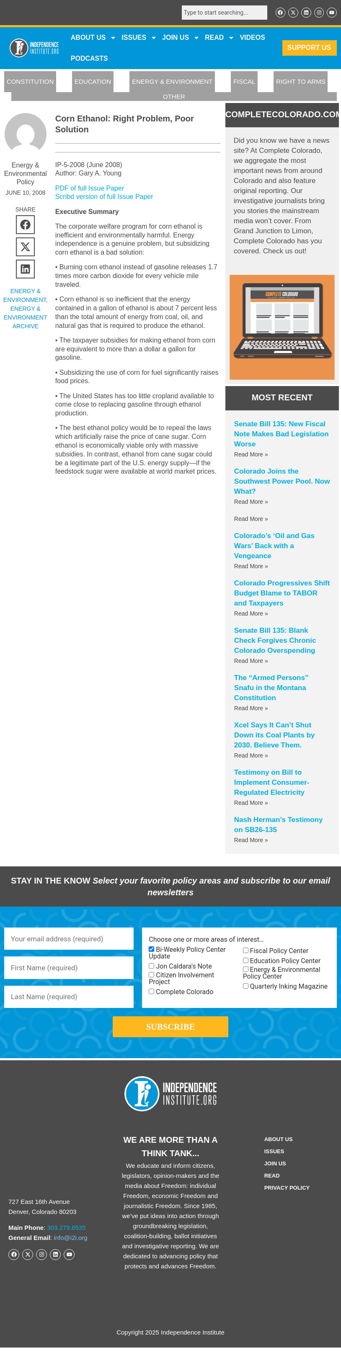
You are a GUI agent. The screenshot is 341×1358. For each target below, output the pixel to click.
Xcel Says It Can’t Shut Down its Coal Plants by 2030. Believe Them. (274, 736)
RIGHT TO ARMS (301, 82)
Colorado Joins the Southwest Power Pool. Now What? (282, 483)
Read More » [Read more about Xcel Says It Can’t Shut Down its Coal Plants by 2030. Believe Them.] (251, 756)
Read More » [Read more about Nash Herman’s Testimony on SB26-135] (251, 841)
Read (272, 1188)
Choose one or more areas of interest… (206, 940)
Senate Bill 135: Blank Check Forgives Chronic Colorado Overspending (275, 642)
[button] (25, 225)
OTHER (174, 97)
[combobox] (219, 13)
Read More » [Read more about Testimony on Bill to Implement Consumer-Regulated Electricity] (251, 804)
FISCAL (244, 82)
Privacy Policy (287, 1200)
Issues (139, 38)
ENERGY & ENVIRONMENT (172, 82)
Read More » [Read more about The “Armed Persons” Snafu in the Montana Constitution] (251, 709)
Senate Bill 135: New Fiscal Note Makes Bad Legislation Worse (281, 435)
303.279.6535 (66, 1239)
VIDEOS (252, 38)
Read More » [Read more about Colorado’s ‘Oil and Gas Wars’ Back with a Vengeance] (251, 567)
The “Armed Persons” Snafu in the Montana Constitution (271, 689)
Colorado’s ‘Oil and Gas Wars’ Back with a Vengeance (274, 547)
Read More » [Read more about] (251, 520)
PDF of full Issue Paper (89, 189)
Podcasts (89, 59)
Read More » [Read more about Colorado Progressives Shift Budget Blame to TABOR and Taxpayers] (251, 614)
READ (220, 38)
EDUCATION (93, 82)
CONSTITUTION (30, 82)
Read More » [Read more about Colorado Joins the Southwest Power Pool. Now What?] (251, 503)
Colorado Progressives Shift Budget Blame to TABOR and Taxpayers (282, 594)
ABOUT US (94, 38)
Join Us (275, 1175)
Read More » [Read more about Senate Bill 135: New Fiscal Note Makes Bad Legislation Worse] (251, 455)
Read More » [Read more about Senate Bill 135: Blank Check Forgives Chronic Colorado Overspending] (251, 662)
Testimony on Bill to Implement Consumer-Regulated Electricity (271, 784)
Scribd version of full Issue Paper (104, 197)
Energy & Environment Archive (25, 318)
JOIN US (181, 38)
